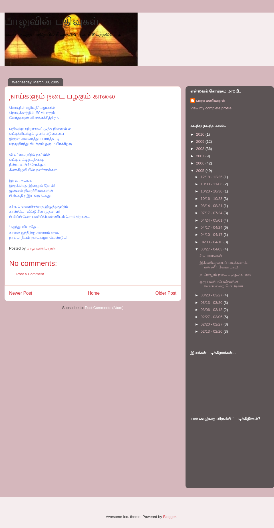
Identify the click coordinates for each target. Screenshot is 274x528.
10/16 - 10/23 (212, 198)
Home (94, 293)
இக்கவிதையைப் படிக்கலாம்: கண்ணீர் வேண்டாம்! (223, 264)
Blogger (169, 517)
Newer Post (20, 293)
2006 (201, 163)
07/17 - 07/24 (212, 213)
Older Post (165, 293)
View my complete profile (210, 108)
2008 (201, 148)
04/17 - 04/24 (212, 227)
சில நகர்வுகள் (211, 255)
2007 (201, 156)
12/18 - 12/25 (212, 177)
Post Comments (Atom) (104, 308)
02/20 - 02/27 (212, 324)
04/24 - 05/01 (212, 220)
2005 (201, 170)
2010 (201, 134)
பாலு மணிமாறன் (210, 100)
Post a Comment (30, 274)
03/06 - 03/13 (212, 310)
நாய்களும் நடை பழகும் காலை (225, 274)
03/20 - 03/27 (212, 295)
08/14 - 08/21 (212, 206)
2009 (201, 141)
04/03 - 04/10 (212, 242)
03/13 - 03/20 (212, 302)
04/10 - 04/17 (212, 234)
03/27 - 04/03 (212, 249)
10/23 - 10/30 (212, 191)
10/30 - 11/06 (212, 184)
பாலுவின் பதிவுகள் (52, 21)
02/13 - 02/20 (212, 331)
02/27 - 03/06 (212, 317)
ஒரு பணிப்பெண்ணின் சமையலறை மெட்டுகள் (221, 284)
